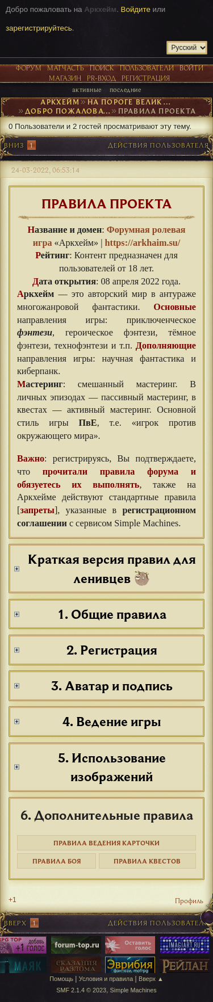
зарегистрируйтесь (39, 28)
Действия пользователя (158, 145)
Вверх (15, 923)
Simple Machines (133, 990)
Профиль (189, 900)
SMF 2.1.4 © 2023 (81, 990)
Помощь (61, 978)
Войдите (136, 9)
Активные (87, 89)
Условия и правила (106, 978)
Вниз (14, 145)
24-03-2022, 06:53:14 (45, 169)
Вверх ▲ (151, 978)
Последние (125, 89)
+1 (12, 900)
